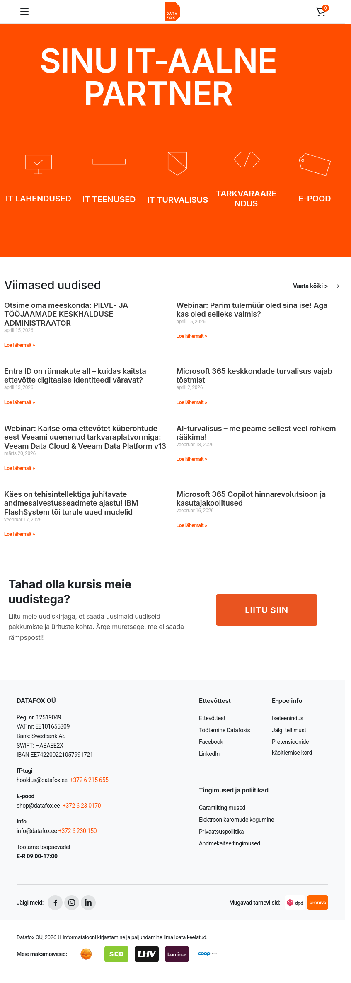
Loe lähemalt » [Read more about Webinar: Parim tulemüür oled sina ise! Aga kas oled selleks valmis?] (192, 336)
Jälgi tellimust (289, 730)
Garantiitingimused (222, 807)
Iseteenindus (287, 718)
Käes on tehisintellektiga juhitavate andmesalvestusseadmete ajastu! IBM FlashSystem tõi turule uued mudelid (71, 503)
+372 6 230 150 (77, 831)
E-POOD (314, 198)
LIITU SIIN (266, 610)
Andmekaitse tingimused (229, 843)
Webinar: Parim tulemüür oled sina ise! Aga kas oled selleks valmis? (252, 310)
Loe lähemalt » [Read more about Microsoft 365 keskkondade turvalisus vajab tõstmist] (192, 402)
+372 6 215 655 (89, 780)
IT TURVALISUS (177, 200)
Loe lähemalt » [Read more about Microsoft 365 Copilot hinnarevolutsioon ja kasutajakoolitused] (192, 525)
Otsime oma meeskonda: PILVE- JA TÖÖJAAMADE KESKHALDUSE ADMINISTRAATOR (66, 314)
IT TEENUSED (109, 199)
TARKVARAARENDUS (246, 198)
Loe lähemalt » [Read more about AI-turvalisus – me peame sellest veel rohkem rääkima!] (192, 459)
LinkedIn (209, 754)
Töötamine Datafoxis (224, 730)
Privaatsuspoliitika (221, 831)
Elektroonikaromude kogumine (236, 819)
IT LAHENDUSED (38, 198)
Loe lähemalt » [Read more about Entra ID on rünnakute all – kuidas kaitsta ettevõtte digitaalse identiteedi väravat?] (19, 402)
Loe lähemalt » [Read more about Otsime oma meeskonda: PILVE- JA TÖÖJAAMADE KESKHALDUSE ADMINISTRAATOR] (19, 345)
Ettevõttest (212, 718)
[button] (320, 11)
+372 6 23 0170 (81, 805)
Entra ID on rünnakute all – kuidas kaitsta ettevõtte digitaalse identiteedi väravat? (75, 376)
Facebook (211, 741)
